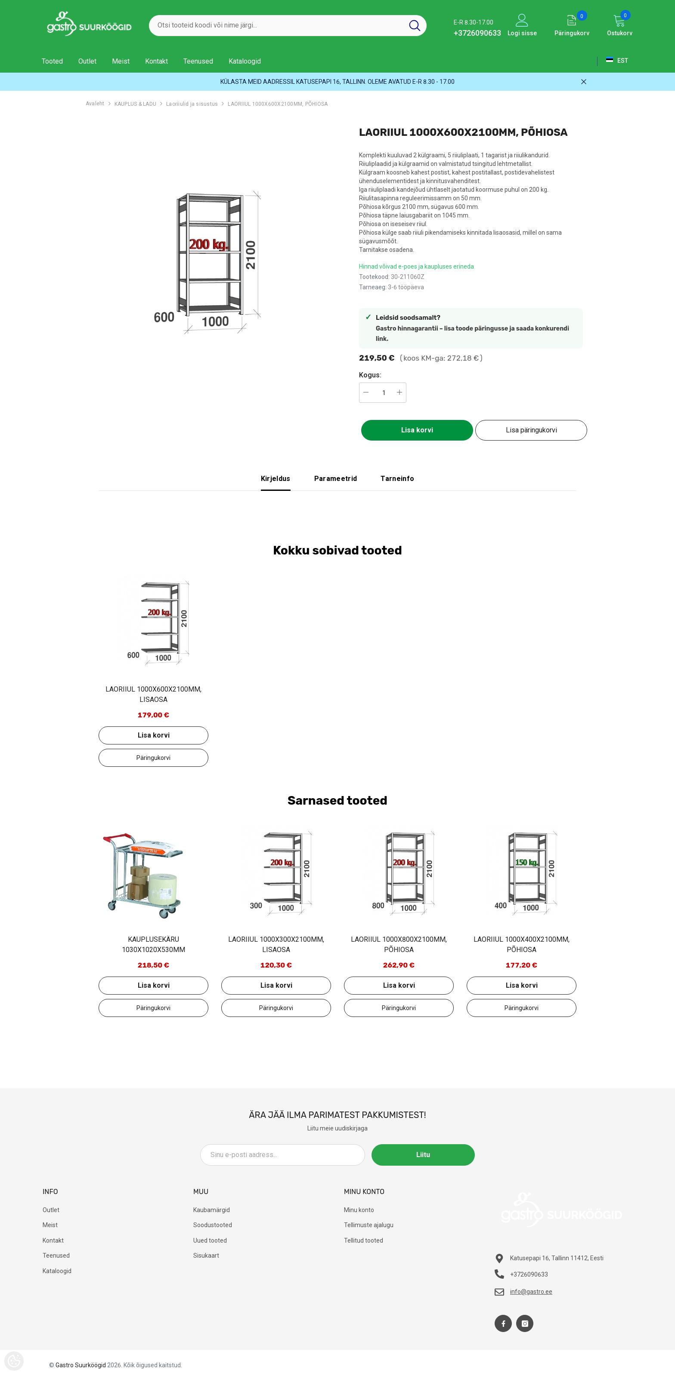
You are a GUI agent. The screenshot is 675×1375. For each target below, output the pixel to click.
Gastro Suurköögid (81, 1365)
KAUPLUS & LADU (135, 104)
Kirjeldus (276, 479)
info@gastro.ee (531, 1291)
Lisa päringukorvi (531, 430)
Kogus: (370, 375)
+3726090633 (477, 32)
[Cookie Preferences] (14, 1361)
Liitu (436, 1155)
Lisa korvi (417, 430)
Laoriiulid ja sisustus (192, 104)
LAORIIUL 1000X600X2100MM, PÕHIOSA (278, 104)
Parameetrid (335, 479)
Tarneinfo (397, 479)
